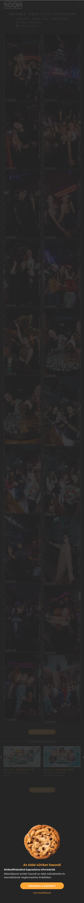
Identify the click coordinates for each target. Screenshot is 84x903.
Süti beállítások (42, 892)
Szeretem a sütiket (42, 886)
